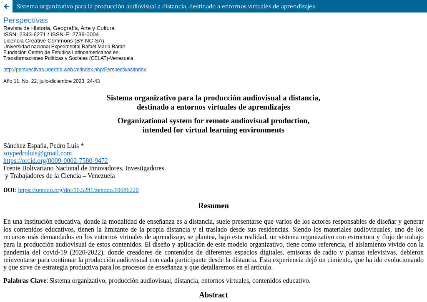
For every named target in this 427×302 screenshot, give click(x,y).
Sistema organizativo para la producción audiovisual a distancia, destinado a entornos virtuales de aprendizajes (166, 6)
